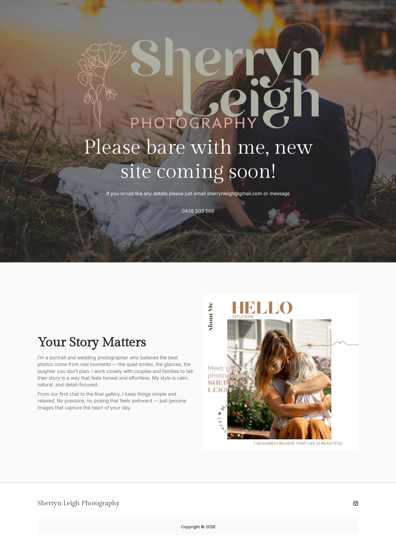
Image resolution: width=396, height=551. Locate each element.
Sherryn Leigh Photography (78, 503)
